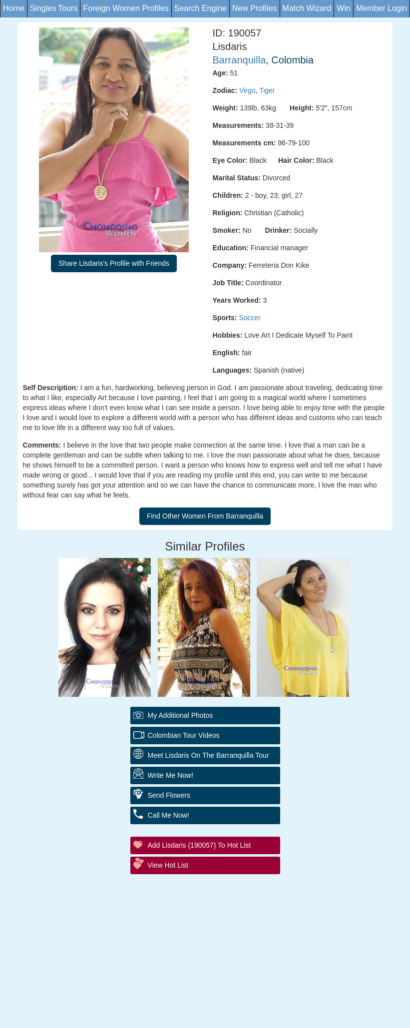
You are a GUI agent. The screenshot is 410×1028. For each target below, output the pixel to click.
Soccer (250, 318)
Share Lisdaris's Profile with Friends (113, 263)
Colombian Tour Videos (184, 735)
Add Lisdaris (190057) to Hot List (199, 845)
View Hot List (168, 865)
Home (13, 8)
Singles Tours (54, 8)
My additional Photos (180, 715)
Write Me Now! (171, 775)
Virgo (247, 90)
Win (344, 8)
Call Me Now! (168, 815)
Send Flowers (169, 795)
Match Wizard (307, 8)
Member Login (381, 8)
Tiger (267, 90)
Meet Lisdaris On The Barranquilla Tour (208, 755)
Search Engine (200, 8)
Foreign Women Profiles (125, 8)
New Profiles (254, 8)
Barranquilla (239, 59)
